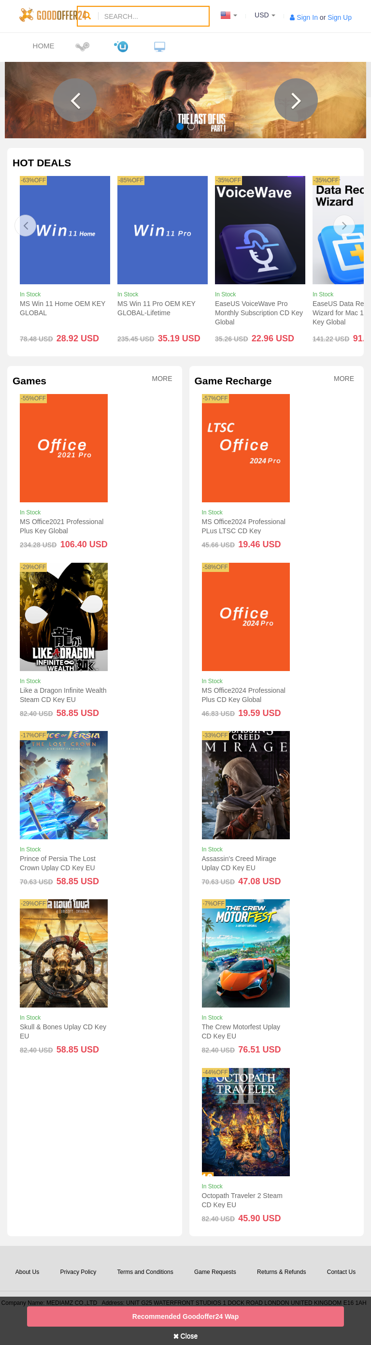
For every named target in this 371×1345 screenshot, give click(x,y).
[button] (75, 100)
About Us (27, 1272)
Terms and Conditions (145, 1272)
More (162, 378)
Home (44, 46)
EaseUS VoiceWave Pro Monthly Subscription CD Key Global (259, 313)
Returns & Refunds (281, 1272)
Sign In (307, 17)
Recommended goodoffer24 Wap (185, 1316)
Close (185, 1336)
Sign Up (340, 17)
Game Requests (215, 1272)
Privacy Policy (78, 1272)
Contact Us (341, 1272)
